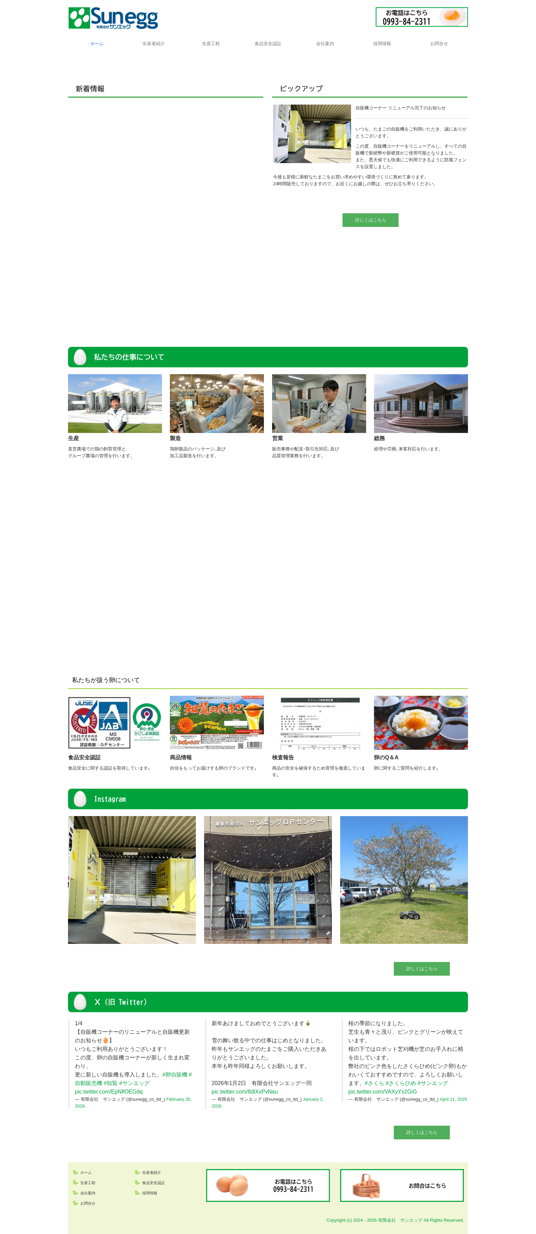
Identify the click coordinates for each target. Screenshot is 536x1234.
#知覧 (111, 1083)
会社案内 (325, 43)
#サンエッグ (134, 1083)
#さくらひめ (401, 1083)
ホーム (97, 43)
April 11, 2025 (453, 1099)
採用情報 (382, 43)
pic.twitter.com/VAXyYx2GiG (382, 1092)
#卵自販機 (174, 1074)
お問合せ (439, 43)
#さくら (374, 1083)
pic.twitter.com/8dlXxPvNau (245, 1092)
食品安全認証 (268, 43)
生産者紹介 (154, 43)
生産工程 (211, 43)
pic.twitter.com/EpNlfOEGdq (109, 1092)
